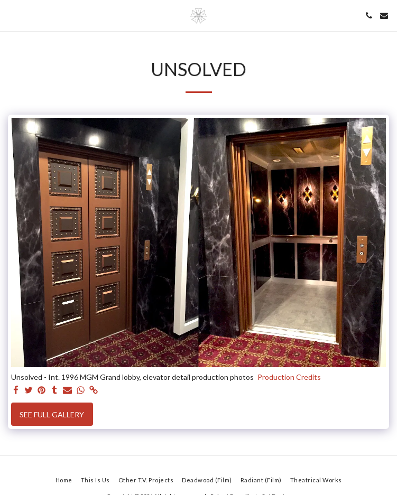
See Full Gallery (52, 414)
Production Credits (289, 376)
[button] (12, 15)
